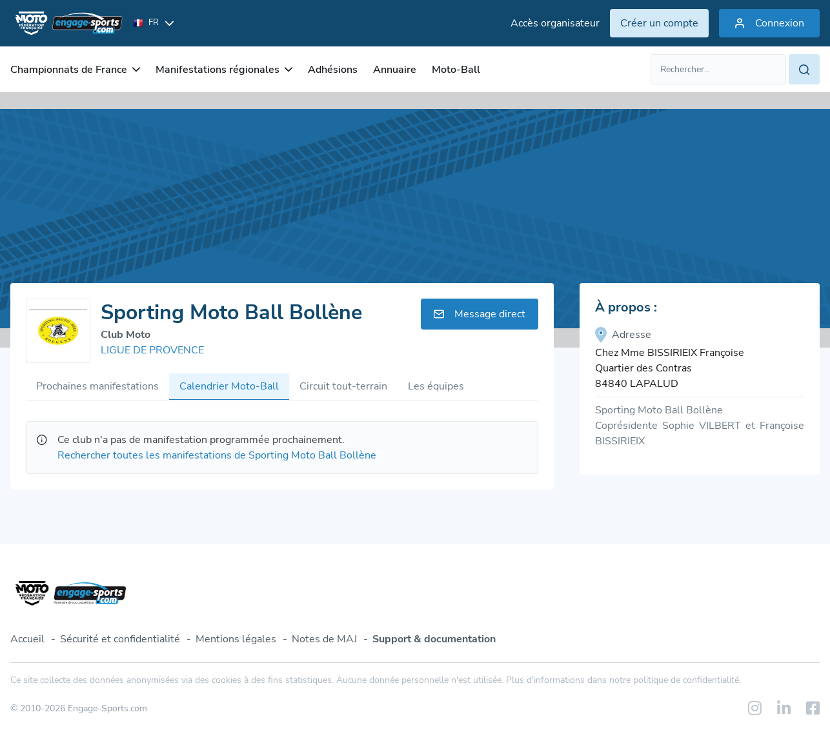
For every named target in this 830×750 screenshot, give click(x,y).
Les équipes (436, 386)
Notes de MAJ (324, 639)
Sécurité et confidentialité (120, 639)
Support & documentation (434, 639)
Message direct (479, 314)
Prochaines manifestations (97, 386)
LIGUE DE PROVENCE (152, 350)
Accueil (27, 639)
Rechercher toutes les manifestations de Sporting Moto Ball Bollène (216, 455)
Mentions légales (236, 639)
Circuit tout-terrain (343, 386)
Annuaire (394, 70)
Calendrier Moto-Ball (229, 386)
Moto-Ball (456, 70)
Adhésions (333, 70)
